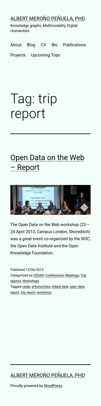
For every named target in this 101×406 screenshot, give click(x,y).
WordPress (53, 385)
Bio (55, 44)
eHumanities (41, 287)
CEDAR (38, 275)
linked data (60, 287)
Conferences (54, 275)
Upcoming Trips (45, 55)
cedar (26, 287)
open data (77, 287)
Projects (18, 55)
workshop (44, 292)
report (14, 292)
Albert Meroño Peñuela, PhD (47, 18)
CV (43, 44)
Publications (74, 44)
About (15, 44)
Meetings (72, 275)
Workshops (30, 281)
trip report (28, 292)
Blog (31, 44)
